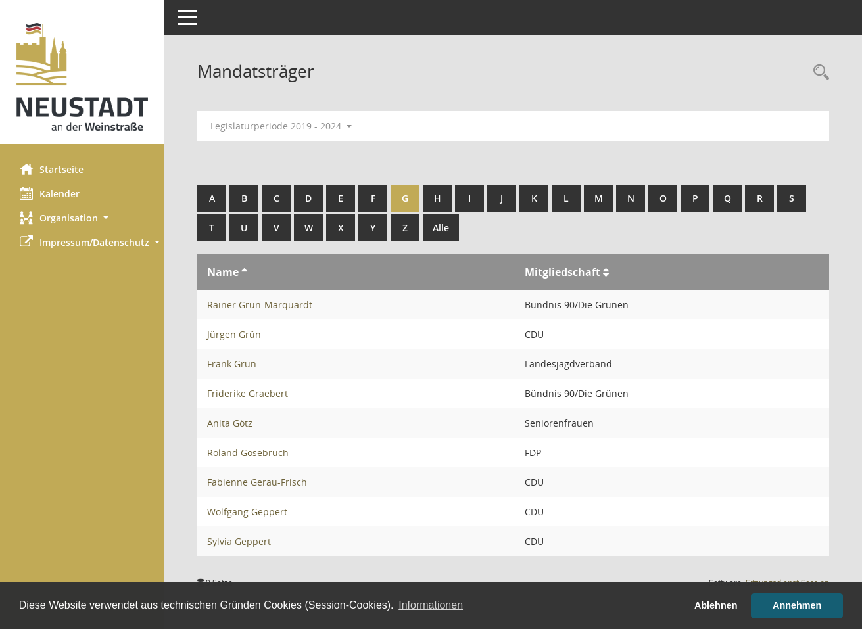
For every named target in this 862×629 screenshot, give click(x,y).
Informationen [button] (430, 605)
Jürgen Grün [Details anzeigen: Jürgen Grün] (234, 334)
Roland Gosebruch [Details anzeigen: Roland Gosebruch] (248, 452)
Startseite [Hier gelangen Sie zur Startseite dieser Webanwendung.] (52, 168)
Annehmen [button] (797, 605)
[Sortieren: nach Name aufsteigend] (244, 272)
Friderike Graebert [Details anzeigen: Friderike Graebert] (247, 393)
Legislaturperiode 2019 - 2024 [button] (281, 126)
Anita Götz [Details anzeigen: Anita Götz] (229, 423)
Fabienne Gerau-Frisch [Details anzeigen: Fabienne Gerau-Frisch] (257, 482)
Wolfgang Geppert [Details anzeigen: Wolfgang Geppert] (247, 511)
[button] (82, 218)
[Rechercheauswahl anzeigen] (818, 72)
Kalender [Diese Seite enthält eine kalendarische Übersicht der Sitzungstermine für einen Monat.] (50, 193)
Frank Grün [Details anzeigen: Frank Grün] (231, 364)
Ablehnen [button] (716, 605)
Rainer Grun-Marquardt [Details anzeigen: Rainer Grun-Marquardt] (259, 304)
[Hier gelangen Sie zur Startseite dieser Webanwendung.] (82, 77)
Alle (441, 227)
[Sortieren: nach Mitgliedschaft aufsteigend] (606, 272)
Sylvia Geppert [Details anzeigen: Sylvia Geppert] (239, 541)
